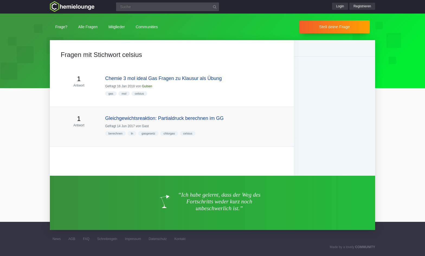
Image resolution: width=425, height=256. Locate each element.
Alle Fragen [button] (88, 27)
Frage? (61, 27)
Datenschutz (158, 239)
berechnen (115, 133)
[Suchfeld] (167, 6)
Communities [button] (147, 27)
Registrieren (362, 6)
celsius (139, 93)
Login (340, 6)
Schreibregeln (107, 239)
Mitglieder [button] (116, 27)
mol (124, 93)
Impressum (133, 239)
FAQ (86, 239)
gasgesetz (148, 133)
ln (132, 133)
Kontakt (180, 239)
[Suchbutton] (214, 6)
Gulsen (147, 86)
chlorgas (169, 133)
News (57, 239)
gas (110, 93)
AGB (71, 239)
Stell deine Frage (334, 26)
